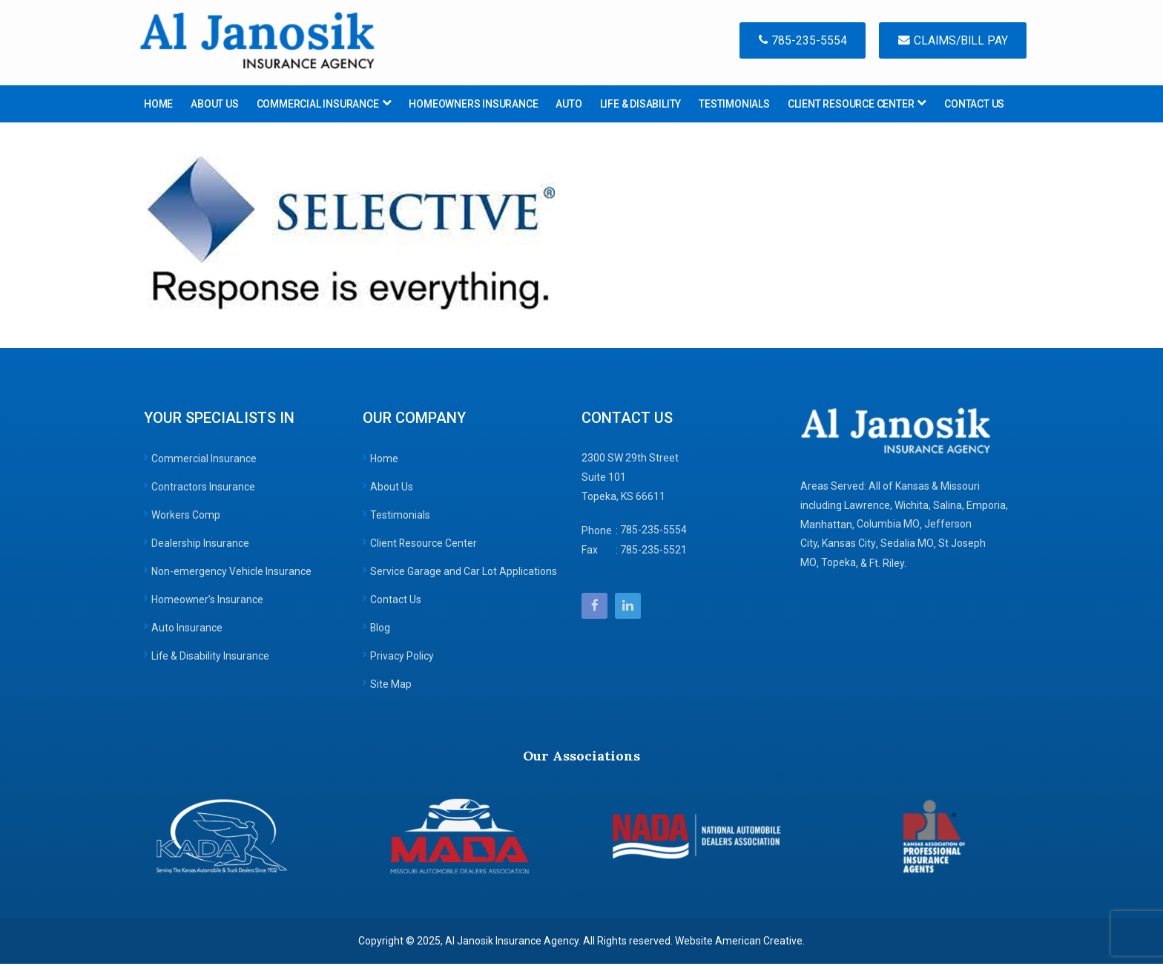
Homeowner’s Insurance (207, 602)
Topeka (838, 565)
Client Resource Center (424, 545)
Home (384, 461)
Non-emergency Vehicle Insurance (231, 573)
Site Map (391, 686)
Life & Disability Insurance (210, 658)
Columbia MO (888, 527)
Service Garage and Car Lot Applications (463, 573)
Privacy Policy (402, 658)
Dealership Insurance (200, 545)
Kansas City (849, 546)
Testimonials (400, 517)
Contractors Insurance (203, 489)
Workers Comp (185, 517)
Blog (380, 630)
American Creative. (760, 943)
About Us (391, 489)
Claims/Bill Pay (950, 41)
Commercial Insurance (204, 461)
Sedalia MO (907, 546)
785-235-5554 (795, 41)
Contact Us (395, 602)
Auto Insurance (187, 630)
